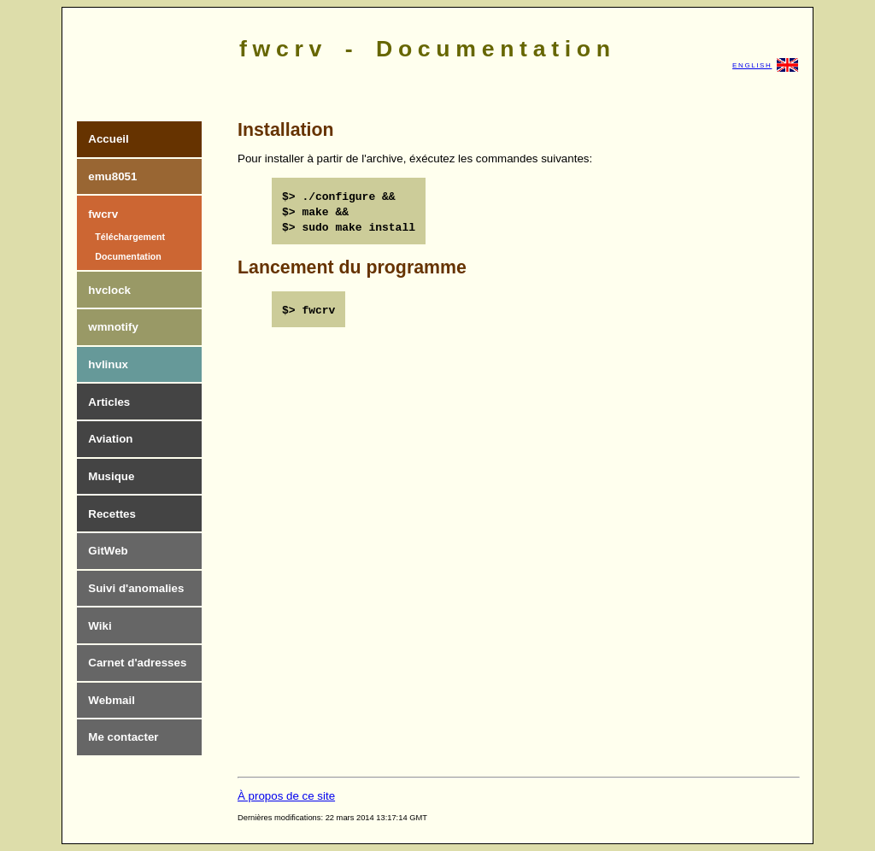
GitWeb (107, 550)
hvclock (109, 290)
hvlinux (108, 364)
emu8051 (112, 176)
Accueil (108, 138)
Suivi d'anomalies (136, 588)
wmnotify (113, 326)
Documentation (128, 256)
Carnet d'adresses (137, 662)
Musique (111, 476)
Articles (109, 402)
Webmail (111, 700)
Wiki (99, 625)
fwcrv (103, 214)
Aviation (110, 438)
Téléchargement (130, 237)
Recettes (112, 514)
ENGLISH (765, 65)
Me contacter (123, 737)
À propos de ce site (286, 795)
